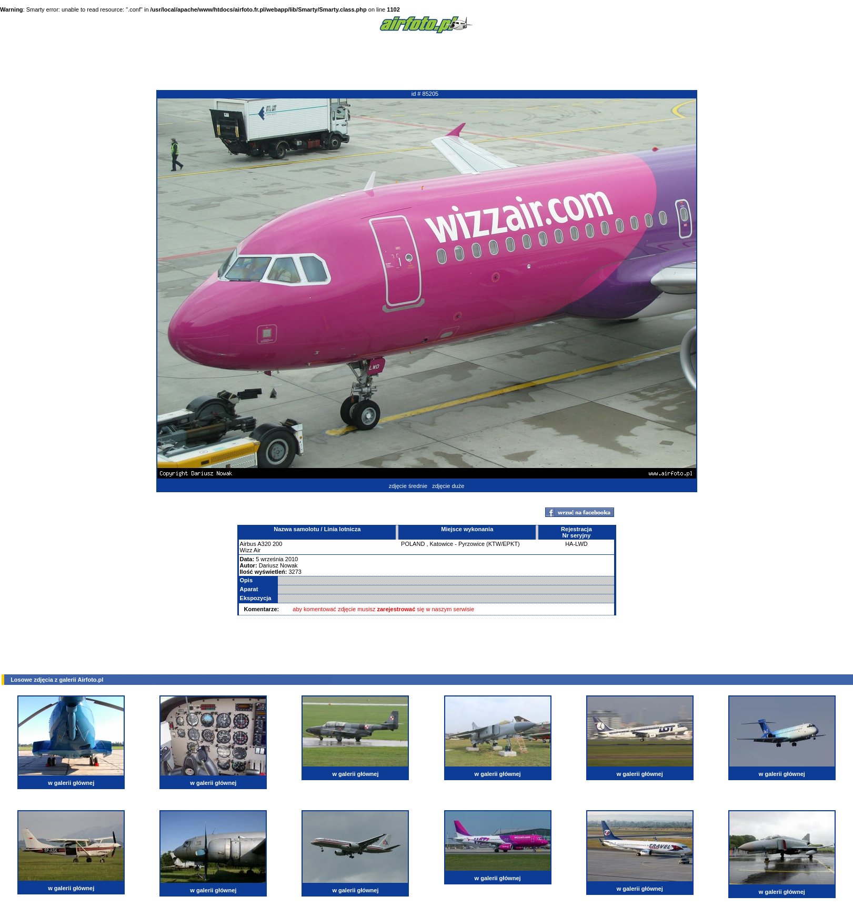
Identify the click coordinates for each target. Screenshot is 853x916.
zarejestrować (396, 609)
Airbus (248, 544)
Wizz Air (250, 550)
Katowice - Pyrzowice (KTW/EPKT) (475, 544)
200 (277, 544)
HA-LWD (576, 544)
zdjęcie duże (448, 486)
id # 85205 (425, 94)
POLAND (413, 544)
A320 (264, 544)
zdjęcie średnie (408, 486)
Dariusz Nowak (278, 565)
